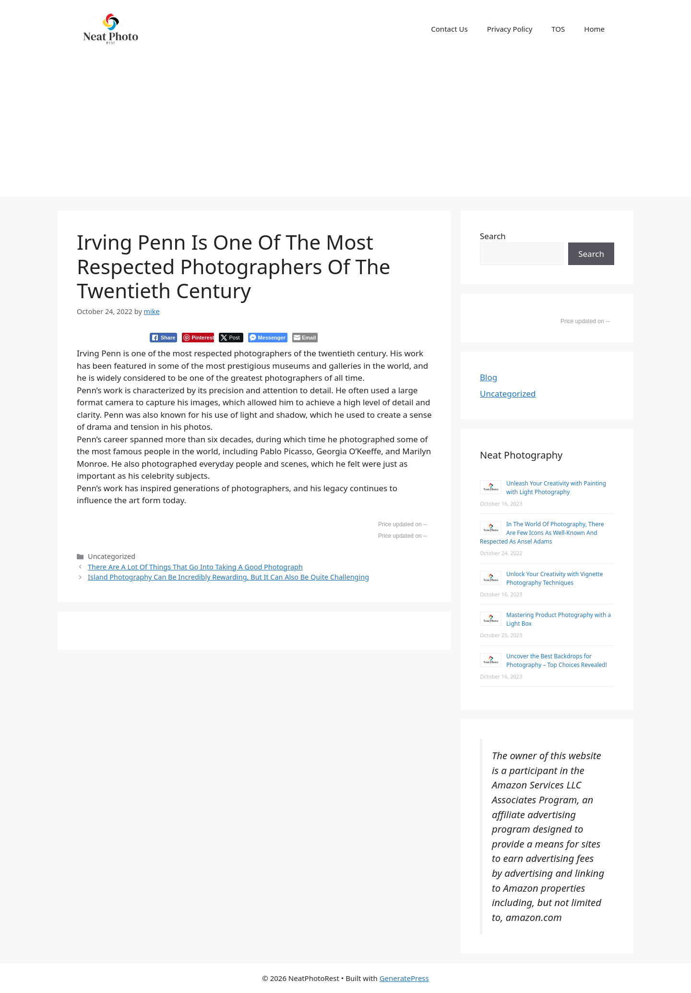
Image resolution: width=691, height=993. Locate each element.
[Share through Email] (305, 337)
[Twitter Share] (231, 337)
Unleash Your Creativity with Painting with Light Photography (556, 487)
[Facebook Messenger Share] (267, 337)
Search (493, 236)
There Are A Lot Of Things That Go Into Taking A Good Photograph (195, 566)
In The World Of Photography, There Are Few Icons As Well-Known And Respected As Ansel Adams (542, 532)
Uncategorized (508, 393)
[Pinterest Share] (198, 337)
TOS (558, 29)
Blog (488, 377)
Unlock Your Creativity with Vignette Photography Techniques (554, 578)
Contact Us (449, 29)
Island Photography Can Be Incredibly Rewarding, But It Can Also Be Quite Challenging (228, 576)
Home (594, 29)
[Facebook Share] (164, 337)
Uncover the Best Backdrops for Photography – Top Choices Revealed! (556, 660)
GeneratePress (404, 978)
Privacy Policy (510, 29)
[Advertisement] (345, 129)
